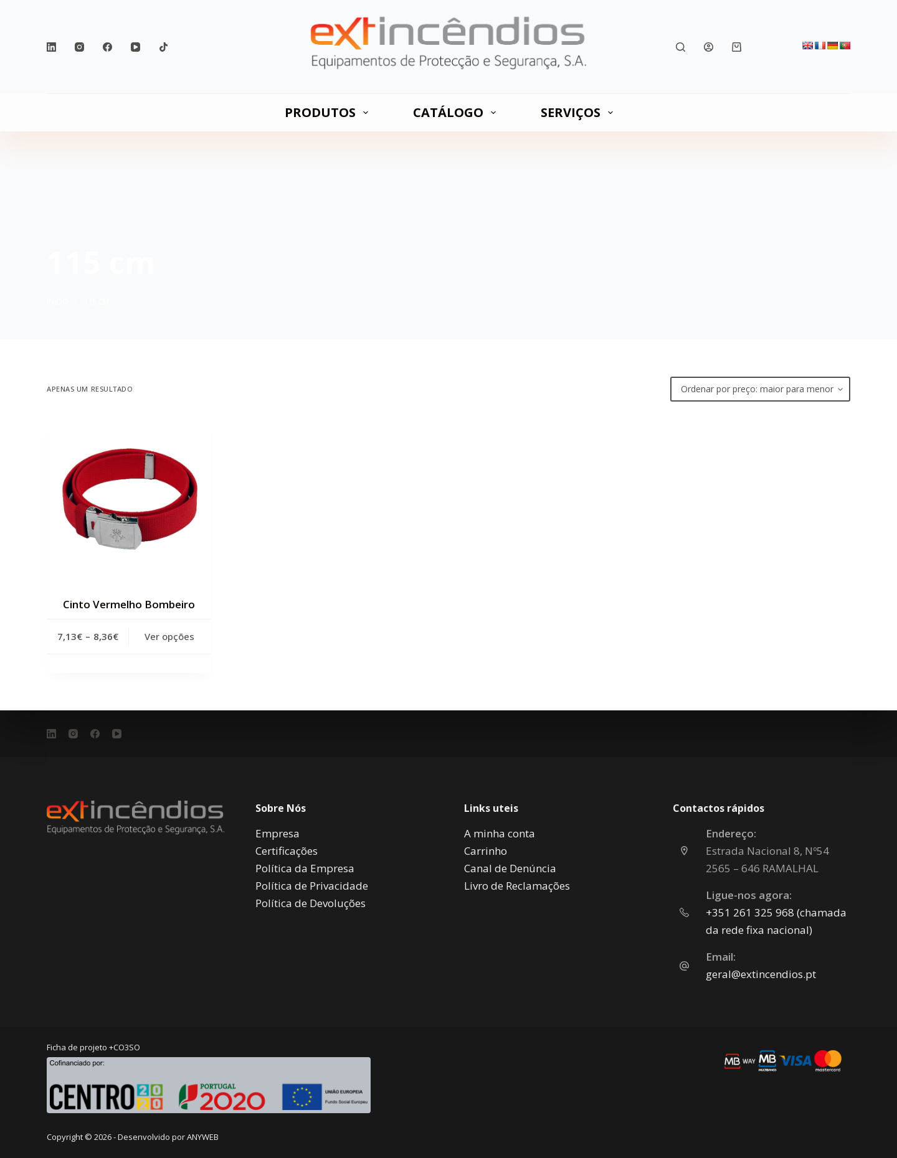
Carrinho (485, 851)
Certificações (286, 851)
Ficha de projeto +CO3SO (93, 1047)
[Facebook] (107, 47)
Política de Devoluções (310, 903)
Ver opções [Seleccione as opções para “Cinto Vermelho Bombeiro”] (169, 636)
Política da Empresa (304, 868)
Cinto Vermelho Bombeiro (129, 604)
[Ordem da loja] (760, 389)
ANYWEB (203, 1136)
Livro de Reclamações (517, 885)
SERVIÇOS (579, 112)
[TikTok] (163, 47)
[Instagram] (79, 47)
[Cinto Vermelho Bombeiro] (129, 499)
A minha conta (499, 833)
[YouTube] (135, 47)
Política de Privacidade (311, 885)
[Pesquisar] (680, 47)
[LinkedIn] (51, 47)
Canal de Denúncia (510, 868)
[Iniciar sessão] (708, 47)
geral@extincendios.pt (761, 974)
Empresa (277, 833)
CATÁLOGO (457, 112)
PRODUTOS (329, 112)
